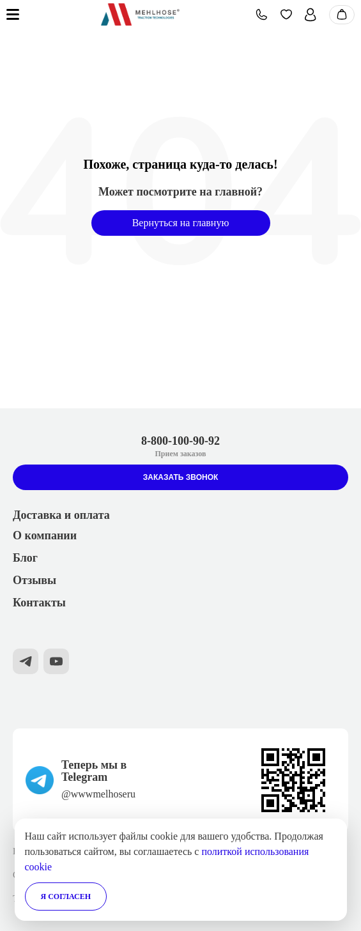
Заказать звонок (181, 477)
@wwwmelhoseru (98, 794)
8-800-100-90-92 (180, 441)
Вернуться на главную (180, 222)
